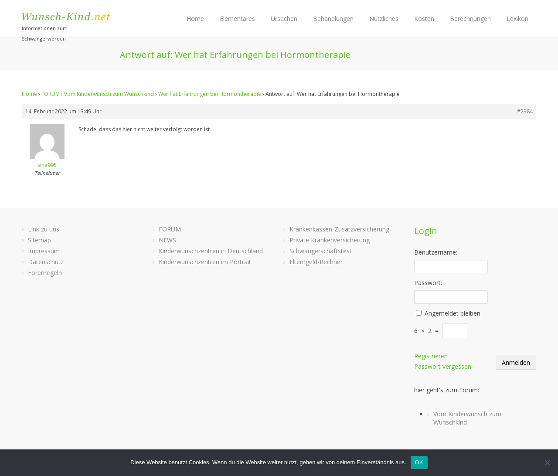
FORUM (50, 94)
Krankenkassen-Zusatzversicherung (339, 229)
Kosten (424, 18)
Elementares (237, 18)
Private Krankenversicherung (329, 240)
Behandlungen (333, 18)
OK (419, 462)
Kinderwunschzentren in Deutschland (211, 251)
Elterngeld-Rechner (316, 262)
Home (195, 18)
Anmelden (516, 362)
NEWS (167, 240)
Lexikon (517, 18)
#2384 (525, 111)
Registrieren (431, 356)
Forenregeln (45, 273)
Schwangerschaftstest (320, 251)
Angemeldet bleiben (452, 313)
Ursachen (284, 18)
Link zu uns (43, 229)
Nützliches (383, 18)
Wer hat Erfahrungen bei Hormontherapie (209, 94)
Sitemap (39, 240)
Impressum (44, 251)
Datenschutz (46, 262)
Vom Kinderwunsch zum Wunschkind (109, 94)
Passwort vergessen (442, 366)
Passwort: (428, 283)
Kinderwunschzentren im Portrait (205, 262)
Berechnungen (470, 18)
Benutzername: (435, 252)
